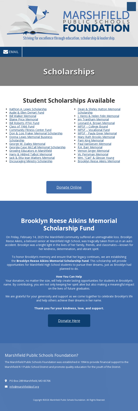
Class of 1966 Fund (21, 126)
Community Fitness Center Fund (30, 130)
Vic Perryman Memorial (93, 154)
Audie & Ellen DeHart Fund (26, 112)
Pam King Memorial (91, 140)
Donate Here (69, 320)
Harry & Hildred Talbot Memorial (30, 154)
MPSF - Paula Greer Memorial (97, 133)
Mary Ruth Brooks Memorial (96, 137)
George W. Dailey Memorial (27, 144)
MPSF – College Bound (93, 126)
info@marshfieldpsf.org (24, 386)
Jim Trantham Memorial (93, 119)
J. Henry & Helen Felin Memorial (98, 116)
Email (11, 51)
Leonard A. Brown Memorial (96, 123)
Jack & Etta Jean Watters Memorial (32, 158)
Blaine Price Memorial (23, 119)
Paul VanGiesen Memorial (94, 144)
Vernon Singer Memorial (93, 151)
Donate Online (69, 187)
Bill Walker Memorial (22, 116)
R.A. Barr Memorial (90, 147)
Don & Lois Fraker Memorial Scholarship (36, 133)
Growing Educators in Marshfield (30, 151)
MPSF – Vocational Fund (94, 130)
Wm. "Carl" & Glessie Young (96, 158)
